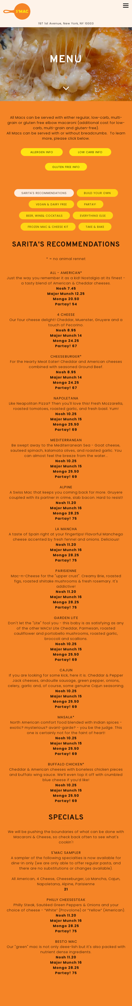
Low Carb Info (90, 152)
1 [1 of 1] (66, 77)
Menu (66, 1002)
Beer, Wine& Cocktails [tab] (44, 218)
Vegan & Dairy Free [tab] (51, 206)
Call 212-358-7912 (66, 994)
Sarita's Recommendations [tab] (44, 195)
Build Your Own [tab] (97, 195)
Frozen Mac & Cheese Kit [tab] (48, 229)
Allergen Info (41, 152)
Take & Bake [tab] (95, 229)
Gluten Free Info (66, 167)
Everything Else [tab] (93, 218)
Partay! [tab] (90, 206)
